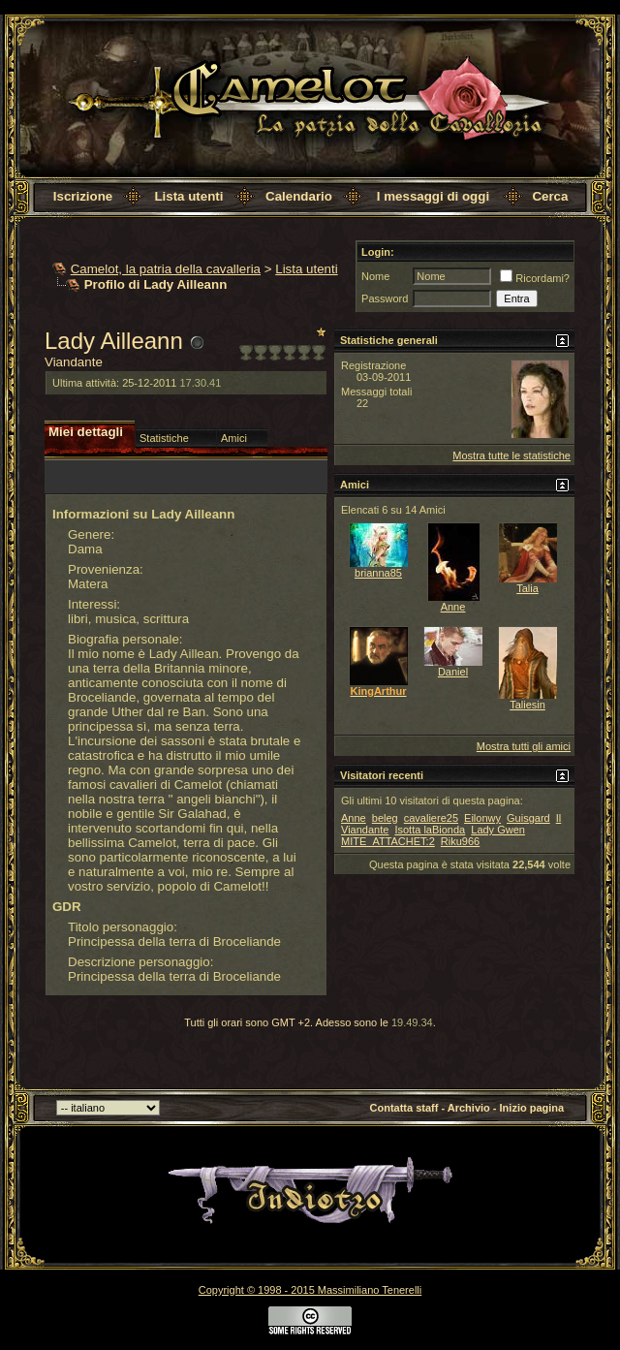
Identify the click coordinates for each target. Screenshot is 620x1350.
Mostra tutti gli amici (524, 746)
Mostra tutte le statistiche (511, 455)
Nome (375, 276)
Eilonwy (482, 818)
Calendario (298, 196)
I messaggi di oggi (433, 196)
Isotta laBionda (429, 829)
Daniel (453, 671)
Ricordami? (535, 278)
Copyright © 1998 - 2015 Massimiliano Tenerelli (310, 1290)
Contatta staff (404, 1108)
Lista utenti (188, 196)
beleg (385, 818)
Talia (527, 588)
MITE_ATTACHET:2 (388, 841)
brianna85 (378, 573)
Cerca (550, 196)
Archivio (469, 1108)
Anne (453, 606)
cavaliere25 (431, 818)
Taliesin (527, 704)
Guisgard (528, 818)
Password (384, 298)
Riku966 (460, 841)
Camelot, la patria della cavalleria (166, 269)
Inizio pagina (532, 1108)
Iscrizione (82, 196)
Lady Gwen (498, 829)
